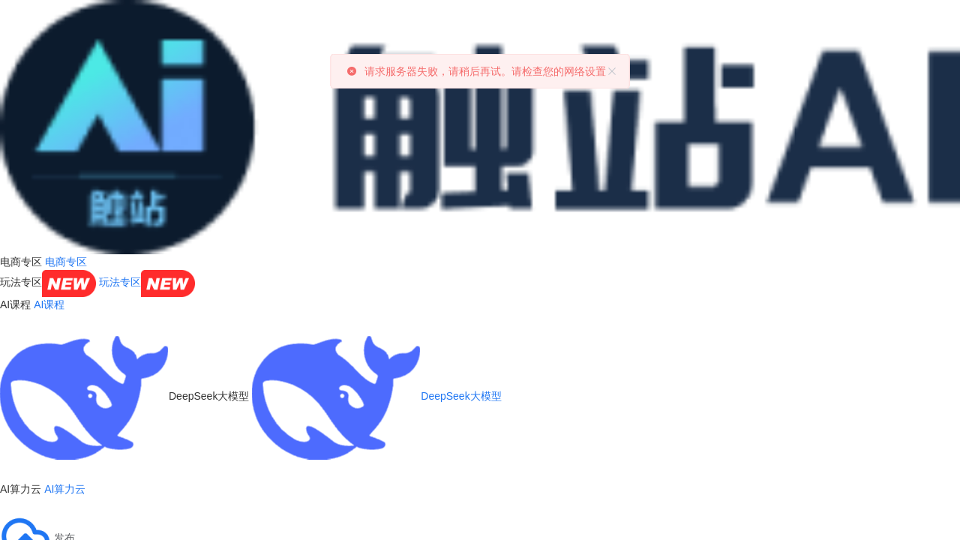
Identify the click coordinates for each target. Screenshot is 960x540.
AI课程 (49, 304)
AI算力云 (65, 489)
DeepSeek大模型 (376, 396)
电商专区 (66, 262)
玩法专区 (147, 282)
